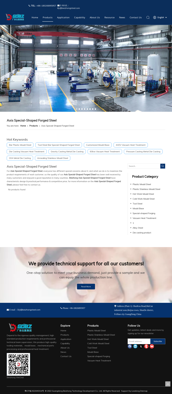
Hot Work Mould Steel (143, 194)
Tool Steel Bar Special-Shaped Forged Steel (59, 145)
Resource (109, 17)
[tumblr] (146, 346)
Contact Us (136, 17)
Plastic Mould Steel (142, 184)
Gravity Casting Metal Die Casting (67, 151)
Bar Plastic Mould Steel (20, 145)
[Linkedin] (135, 346)
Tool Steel (137, 203)
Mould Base (138, 208)
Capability (79, 17)
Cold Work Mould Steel (144, 198)
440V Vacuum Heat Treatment (131, 145)
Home (35, 17)
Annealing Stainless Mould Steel (52, 158)
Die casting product (142, 232)
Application (63, 17)
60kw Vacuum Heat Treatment (105, 151)
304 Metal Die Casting (20, 158)
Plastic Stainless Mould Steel (146, 189)
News (122, 17)
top (167, 383)
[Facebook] (130, 346)
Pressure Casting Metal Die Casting (143, 151)
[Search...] (144, 166)
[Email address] (138, 341)
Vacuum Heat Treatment (144, 218)
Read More (86, 286)
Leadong (136, 391)
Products (48, 17)
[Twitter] (141, 346)
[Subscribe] (157, 341)
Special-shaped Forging (144, 213)
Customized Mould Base (97, 145)
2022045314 (36, 391)
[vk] (152, 346)
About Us (95, 17)
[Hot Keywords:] (162, 166)
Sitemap (144, 391)
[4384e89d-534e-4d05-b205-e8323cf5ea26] (18, 364)
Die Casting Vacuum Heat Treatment (26, 151)
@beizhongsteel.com (30, 309)
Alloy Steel (138, 227)
